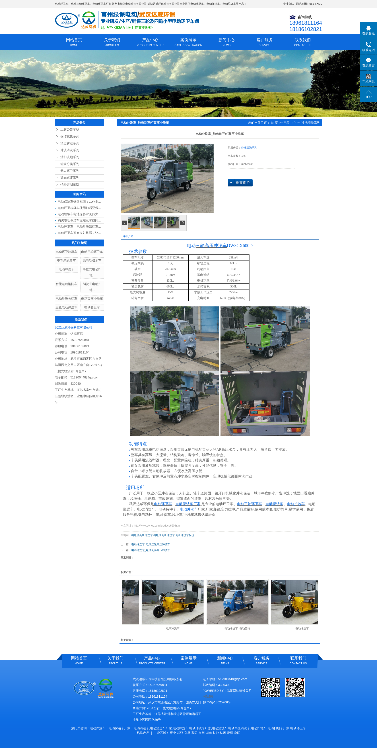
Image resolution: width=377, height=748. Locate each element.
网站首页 (74, 43)
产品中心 (150, 43)
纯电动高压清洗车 (142, 535)
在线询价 (240, 182)
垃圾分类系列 (69, 164)
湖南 (209, 733)
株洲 (223, 733)
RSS (311, 3)
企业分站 (288, 3)
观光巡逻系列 (69, 178)
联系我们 (303, 43)
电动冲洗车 (66, 269)
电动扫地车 (259, 728)
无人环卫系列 (69, 171)
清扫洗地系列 (69, 157)
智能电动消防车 (66, 284)
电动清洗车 (220, 728)
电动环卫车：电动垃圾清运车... (79, 226)
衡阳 (237, 733)
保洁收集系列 (69, 136)
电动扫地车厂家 (278, 728)
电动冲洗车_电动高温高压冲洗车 (150, 550)
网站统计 (209, 696)
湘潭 (230, 733)
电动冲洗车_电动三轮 (239, 628)
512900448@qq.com (84, 377)
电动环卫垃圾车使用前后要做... (79, 208)
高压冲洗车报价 (184, 535)
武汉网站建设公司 (239, 690)
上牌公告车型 (69, 129)
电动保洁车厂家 (119, 728)
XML (319, 3)
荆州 (201, 733)
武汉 (180, 733)
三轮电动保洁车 (66, 307)
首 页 (274, 122)
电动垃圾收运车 (66, 298)
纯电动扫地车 (92, 260)
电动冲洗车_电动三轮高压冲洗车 (150, 544)
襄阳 (194, 733)
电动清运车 (141, 728)
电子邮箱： (210, 679)
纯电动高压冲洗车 (164, 535)
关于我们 (112, 43)
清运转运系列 (69, 143)
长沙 (216, 733)
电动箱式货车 (66, 260)
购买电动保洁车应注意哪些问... (79, 220)
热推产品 (143, 733)
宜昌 (187, 733)
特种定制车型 (69, 184)
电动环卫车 (61, 3)
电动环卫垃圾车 (66, 252)
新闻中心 (227, 43)
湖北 (173, 733)
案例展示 (188, 43)
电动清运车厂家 (161, 728)
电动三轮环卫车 (80, 3)
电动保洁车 (97, 728)
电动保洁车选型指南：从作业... (79, 201)
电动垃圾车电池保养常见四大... (79, 214)
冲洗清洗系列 (69, 150)
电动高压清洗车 (239, 728)
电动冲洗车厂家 (200, 728)
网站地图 (301, 3)
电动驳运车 (92, 307)
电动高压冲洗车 (92, 298)
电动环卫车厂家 (102, 3)
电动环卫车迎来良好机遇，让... (79, 233)
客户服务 (265, 43)
